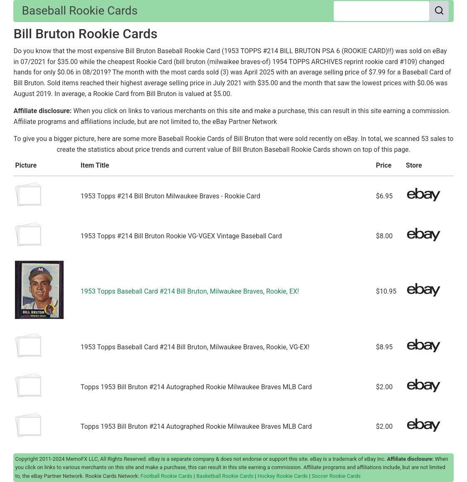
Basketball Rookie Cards (225, 476)
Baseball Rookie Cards (79, 10)
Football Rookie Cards (167, 476)
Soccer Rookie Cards (336, 476)
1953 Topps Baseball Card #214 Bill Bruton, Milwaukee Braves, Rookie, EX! (190, 291)
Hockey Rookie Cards (282, 476)
